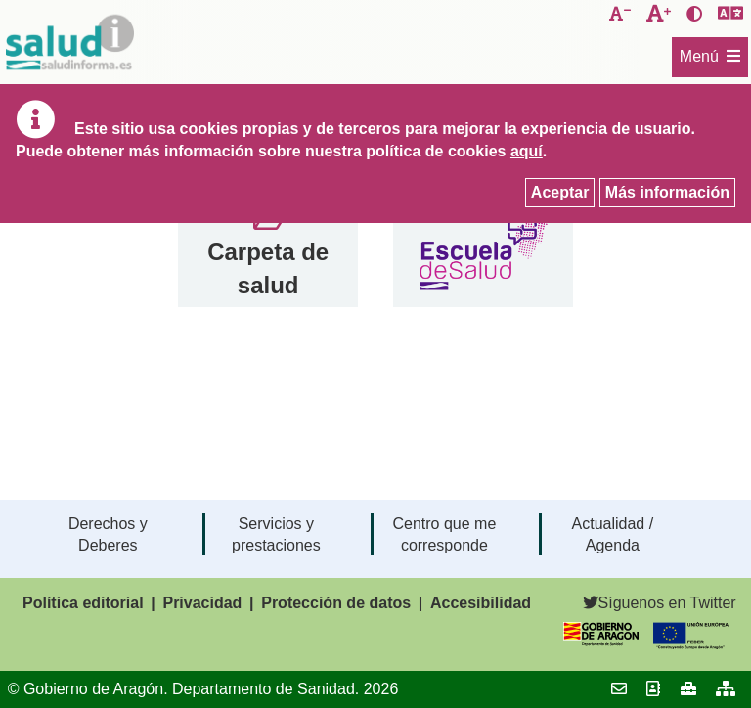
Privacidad (202, 603)
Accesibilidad (480, 603)
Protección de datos (336, 603)
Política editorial (83, 603)
